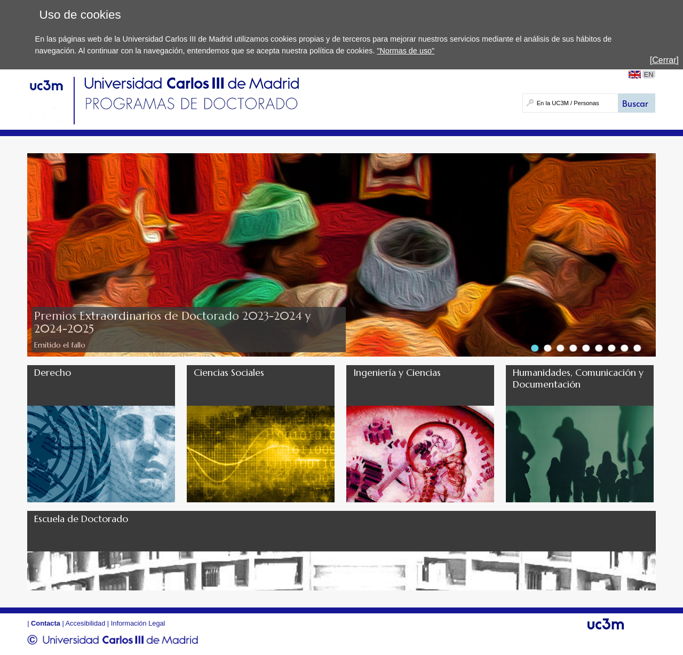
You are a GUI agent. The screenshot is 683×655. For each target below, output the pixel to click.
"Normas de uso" (405, 50)
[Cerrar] (664, 60)
